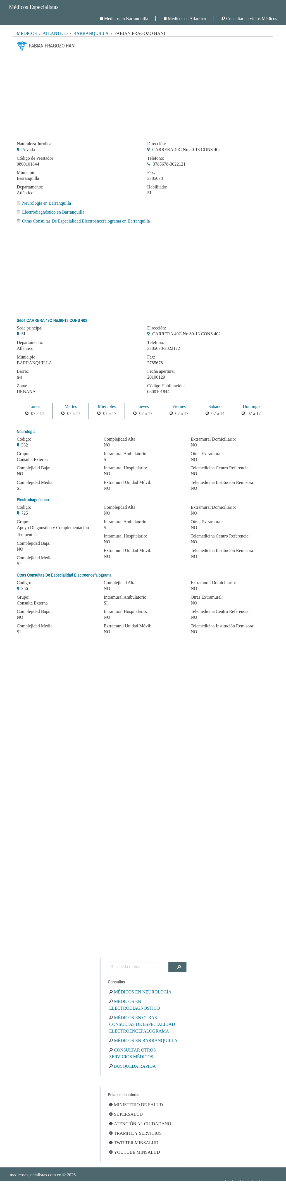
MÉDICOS (27, 33)
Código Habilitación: (166, 386)
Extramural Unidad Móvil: (127, 482)
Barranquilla (91, 33)
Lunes (34, 406)
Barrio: (23, 371)
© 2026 (43, 1174)
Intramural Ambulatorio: (125, 453)
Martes (71, 406)
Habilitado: (157, 187)
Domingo (251, 406)
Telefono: (155, 158)
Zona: (22, 386)
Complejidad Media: (35, 482)
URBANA (26, 391)
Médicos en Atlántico (185, 18)
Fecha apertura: (161, 371)
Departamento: (30, 187)
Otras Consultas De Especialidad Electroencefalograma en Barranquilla (86, 221)
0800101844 (28, 164)
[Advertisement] (143, 94)
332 (24, 445)
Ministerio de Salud (136, 1104)
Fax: (151, 172)
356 (24, 588)
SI (149, 192)
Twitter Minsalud (133, 1142)
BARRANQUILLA (34, 362)
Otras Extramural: (207, 453)
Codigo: (24, 439)
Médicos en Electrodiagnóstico (134, 1004)
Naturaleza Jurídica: (35, 144)
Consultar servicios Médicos (249, 18)
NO (20, 473)
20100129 (156, 377)
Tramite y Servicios (135, 1133)
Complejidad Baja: (33, 468)
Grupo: (23, 453)
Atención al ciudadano (140, 1123)
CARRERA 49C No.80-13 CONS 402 (186, 149)
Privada (28, 149)
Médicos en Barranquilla (124, 18)
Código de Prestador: (35, 158)
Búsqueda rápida (132, 1066)
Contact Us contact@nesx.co (250, 1181)
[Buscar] (177, 967)
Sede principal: (30, 328)
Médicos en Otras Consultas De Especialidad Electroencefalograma (142, 1024)
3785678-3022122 (163, 348)
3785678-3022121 (169, 164)
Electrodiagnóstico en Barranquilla (53, 212)
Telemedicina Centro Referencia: (220, 468)
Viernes (179, 406)
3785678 (155, 178)
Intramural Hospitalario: (125, 468)
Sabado (214, 406)
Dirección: (156, 144)
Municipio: (27, 172)
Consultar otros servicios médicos (132, 1053)
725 (24, 513)
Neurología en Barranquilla (46, 203)
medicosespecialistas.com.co (35, 1174)
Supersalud (126, 1114)
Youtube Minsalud (134, 1152)
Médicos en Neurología (140, 992)
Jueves (143, 406)
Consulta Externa (32, 459)
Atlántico (55, 33)
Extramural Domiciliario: (213, 439)
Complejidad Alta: (120, 439)
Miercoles (107, 406)
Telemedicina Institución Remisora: (222, 482)
